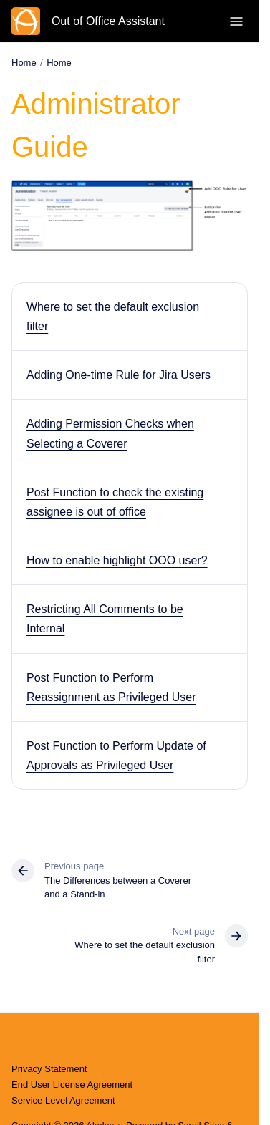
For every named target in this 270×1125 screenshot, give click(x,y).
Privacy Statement (49, 1068)
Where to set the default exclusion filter (112, 316)
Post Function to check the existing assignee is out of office (114, 502)
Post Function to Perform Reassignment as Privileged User (111, 687)
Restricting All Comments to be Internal (104, 618)
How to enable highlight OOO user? (117, 560)
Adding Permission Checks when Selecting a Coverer (110, 433)
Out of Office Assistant (108, 21)
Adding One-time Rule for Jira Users (118, 375)
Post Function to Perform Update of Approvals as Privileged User (116, 755)
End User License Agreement (71, 1084)
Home (59, 62)
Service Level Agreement (63, 1100)
